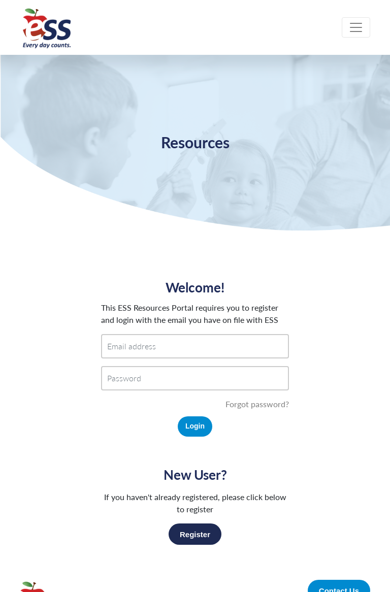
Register (195, 534)
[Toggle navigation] (356, 27)
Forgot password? (257, 404)
